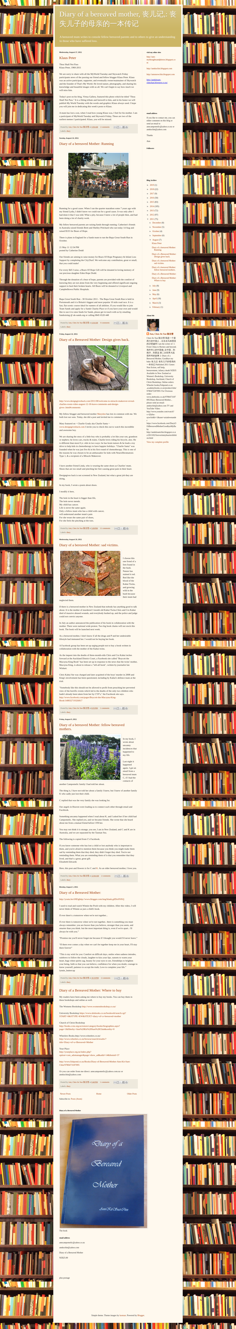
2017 (152, 193)
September (157, 235)
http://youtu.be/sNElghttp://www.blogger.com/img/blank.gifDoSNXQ (91, 899)
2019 (152, 185)
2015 (152, 202)
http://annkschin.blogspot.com (159, 68)
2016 (152, 198)
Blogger (140, 1315)
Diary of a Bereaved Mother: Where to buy (90, 990)
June (154, 290)
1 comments (104, 708)
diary (68, 131)
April (154, 298)
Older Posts (132, 1094)
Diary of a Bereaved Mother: (80, 893)
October (156, 231)
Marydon (101, 414)
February (156, 307)
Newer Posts (65, 1094)
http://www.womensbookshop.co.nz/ (99, 1006)
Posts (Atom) (76, 1099)
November (157, 227)
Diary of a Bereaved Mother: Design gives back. (94, 340)
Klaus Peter (67, 58)
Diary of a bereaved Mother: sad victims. (89, 545)
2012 (152, 215)
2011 (152, 219)
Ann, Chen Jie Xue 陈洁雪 (79, 127)
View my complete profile (158, 442)
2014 (152, 206)
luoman (123, 1315)
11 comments (105, 528)
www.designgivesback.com (72, 426)
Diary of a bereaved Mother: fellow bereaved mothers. (164, 268)
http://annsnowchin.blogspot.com (161, 74)
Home (98, 1094)
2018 (152, 189)
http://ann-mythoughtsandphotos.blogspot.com (161, 60)
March (155, 303)
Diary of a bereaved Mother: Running (86, 144)
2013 (152, 210)
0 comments (105, 323)
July (154, 286)
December (156, 223)
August (155, 240)
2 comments (105, 127)
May (154, 294)
